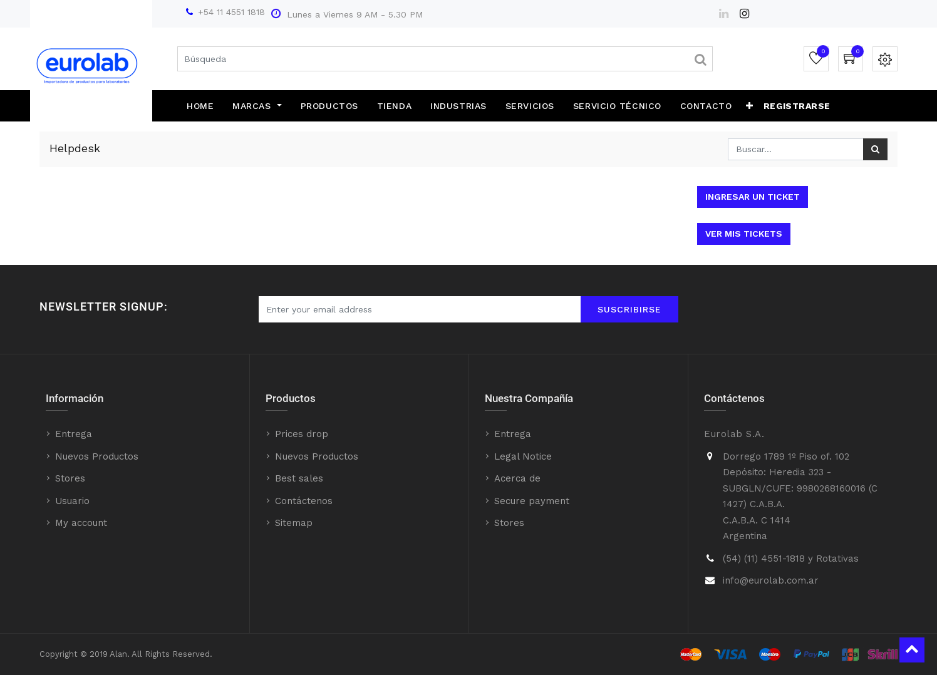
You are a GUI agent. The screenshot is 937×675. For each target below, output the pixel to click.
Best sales (299, 478)
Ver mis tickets (743, 234)
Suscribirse (629, 309)
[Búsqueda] (875, 149)
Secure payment (531, 501)
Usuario (72, 501)
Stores (70, 478)
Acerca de (517, 478)
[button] (749, 105)
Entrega (73, 434)
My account (81, 522)
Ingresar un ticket (752, 197)
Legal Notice (523, 456)
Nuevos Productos (96, 456)
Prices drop (301, 434)
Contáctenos (304, 501)
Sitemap (294, 522)
